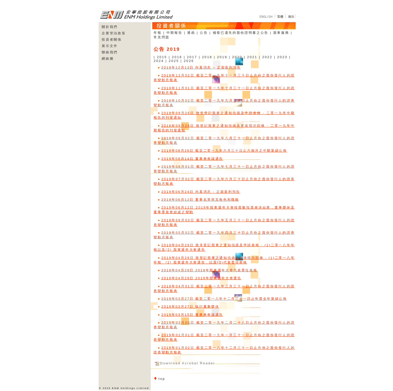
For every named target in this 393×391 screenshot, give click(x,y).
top (161, 379)
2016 (177, 57)
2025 (174, 61)
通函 (191, 33)
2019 (222, 57)
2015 (162, 57)
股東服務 (281, 33)
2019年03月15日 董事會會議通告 (192, 315)
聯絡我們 (110, 52)
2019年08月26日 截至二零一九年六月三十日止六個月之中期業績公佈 (224, 150)
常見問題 (162, 37)
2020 (237, 57)
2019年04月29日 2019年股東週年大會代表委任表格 (209, 270)
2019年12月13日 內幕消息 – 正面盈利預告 (201, 67)
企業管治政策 (114, 33)
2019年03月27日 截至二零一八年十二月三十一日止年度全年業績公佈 (224, 299)
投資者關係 (112, 39)
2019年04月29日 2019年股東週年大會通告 (201, 278)
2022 (267, 57)
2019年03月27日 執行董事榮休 (190, 306)
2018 (207, 57)
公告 (204, 33)
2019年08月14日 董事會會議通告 (192, 159)
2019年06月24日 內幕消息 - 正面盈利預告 (200, 192)
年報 (157, 33)
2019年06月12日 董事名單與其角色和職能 (200, 199)
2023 (282, 57)
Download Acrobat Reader (187, 363)
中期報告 (175, 33)
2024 (159, 61)
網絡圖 (108, 58)
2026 (189, 61)
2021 (252, 57)
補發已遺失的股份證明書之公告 (240, 33)
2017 (192, 57)
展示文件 (110, 46)
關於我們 (110, 27)
